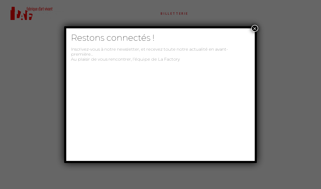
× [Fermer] (255, 28)
